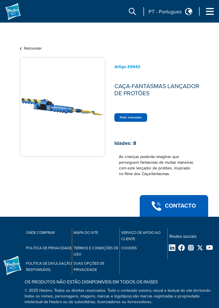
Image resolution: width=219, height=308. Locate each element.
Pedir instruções (131, 117)
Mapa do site (86, 232)
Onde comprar (40, 232)
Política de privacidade (49, 248)
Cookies (129, 248)
